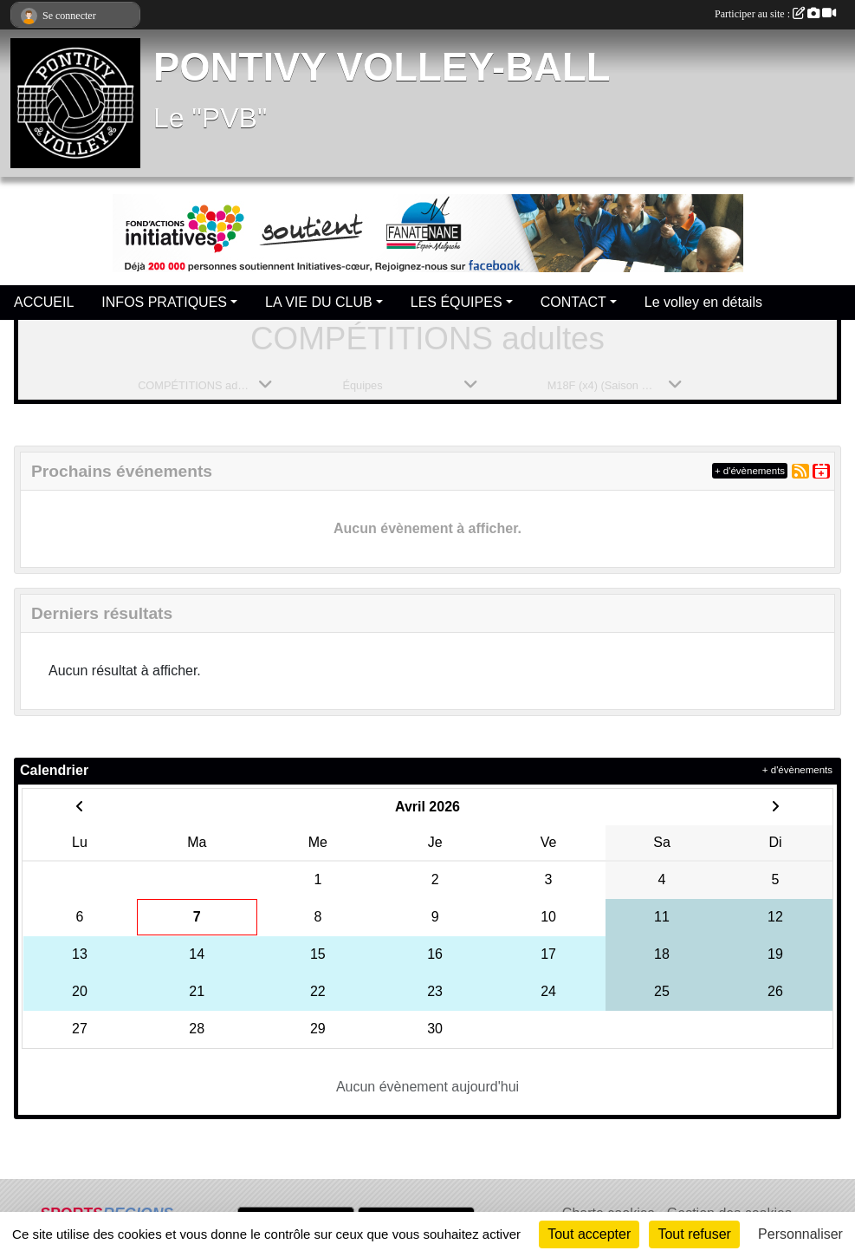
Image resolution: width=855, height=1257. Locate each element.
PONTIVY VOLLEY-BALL (382, 67)
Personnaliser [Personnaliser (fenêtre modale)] (800, 1234)
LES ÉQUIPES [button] (456, 302)
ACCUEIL (44, 302)
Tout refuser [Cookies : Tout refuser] (693, 1234)
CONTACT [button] (573, 302)
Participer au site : (775, 14)
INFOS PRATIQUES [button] (164, 302)
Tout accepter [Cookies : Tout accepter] (589, 1234)
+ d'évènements (750, 471)
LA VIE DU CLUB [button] (318, 302)
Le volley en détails (703, 302)
